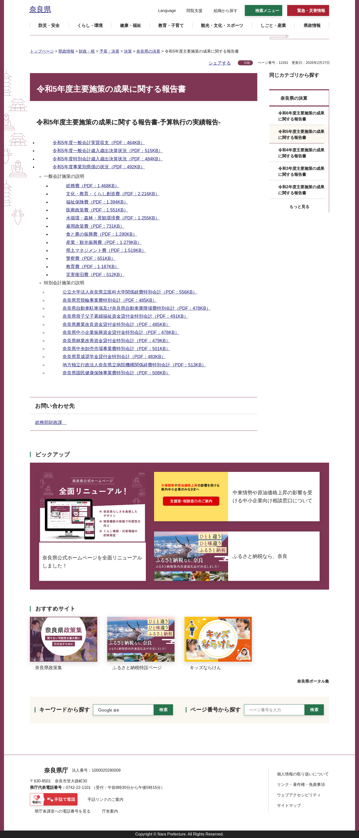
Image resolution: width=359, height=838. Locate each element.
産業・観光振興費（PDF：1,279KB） (104, 242)
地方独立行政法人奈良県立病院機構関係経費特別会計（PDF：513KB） (134, 364)
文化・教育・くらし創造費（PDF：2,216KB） (113, 193)
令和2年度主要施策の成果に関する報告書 (301, 190)
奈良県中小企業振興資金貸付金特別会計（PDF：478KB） (121, 332)
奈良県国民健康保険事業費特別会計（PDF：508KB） (116, 372)
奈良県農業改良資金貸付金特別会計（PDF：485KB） (116, 324)
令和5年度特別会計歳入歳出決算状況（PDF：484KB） (108, 158)
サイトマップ (289, 805)
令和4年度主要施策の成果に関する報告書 (301, 153)
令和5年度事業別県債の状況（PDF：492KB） (99, 166)
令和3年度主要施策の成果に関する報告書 (301, 171)
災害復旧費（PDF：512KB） (95, 274)
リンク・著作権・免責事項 (301, 784)
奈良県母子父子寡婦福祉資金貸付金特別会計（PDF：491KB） (125, 316)
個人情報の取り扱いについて (303, 774)
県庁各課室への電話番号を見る (62, 811)
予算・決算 (109, 51)
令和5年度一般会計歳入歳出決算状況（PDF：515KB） (108, 150)
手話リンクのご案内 (105, 799)
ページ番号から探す (215, 710)
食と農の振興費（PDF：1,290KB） (101, 234)
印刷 (247, 63)
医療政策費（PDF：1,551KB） (97, 210)
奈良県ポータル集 (313, 681)
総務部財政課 (51, 422)
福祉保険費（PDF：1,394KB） (97, 202)
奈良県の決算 (148, 51)
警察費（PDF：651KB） (90, 258)
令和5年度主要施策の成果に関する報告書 (301, 134)
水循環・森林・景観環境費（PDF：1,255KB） (113, 217)
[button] (164, 11)
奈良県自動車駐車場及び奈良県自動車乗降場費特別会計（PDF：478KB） (137, 308)
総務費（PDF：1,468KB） (92, 185)
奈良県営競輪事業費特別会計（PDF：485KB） (110, 300)
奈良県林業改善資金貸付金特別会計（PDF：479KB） (116, 340)
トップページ (42, 51)
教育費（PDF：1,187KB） (92, 266)
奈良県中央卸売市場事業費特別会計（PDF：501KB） (116, 348)
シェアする (219, 63)
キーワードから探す (64, 710)
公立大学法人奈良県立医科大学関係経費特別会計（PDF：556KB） (130, 292)
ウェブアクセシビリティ (299, 795)
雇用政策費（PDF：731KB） (95, 226)
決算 (128, 51)
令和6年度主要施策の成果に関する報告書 (301, 116)
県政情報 (66, 51)
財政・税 (87, 51)
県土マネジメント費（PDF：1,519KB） (106, 250)
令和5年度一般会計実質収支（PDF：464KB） (99, 142)
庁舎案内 (110, 811)
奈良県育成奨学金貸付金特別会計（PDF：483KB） (114, 356)
